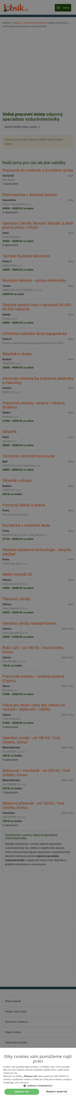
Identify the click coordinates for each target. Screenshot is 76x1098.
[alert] (38, 549)
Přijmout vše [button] (22, 1091)
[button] (38, 1085)
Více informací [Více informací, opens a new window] (21, 1082)
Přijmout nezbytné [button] (56, 1091)
